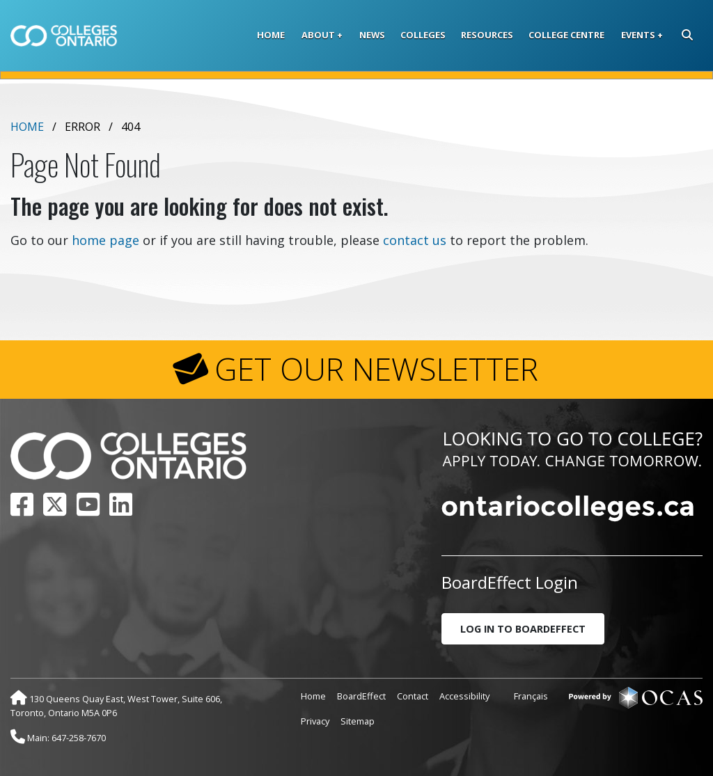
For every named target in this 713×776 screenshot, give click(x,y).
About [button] (318, 35)
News (372, 35)
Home (271, 35)
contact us (414, 240)
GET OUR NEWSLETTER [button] (376, 369)
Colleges (423, 35)
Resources (487, 35)
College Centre (566, 35)
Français (531, 696)
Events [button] (638, 35)
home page (105, 240)
